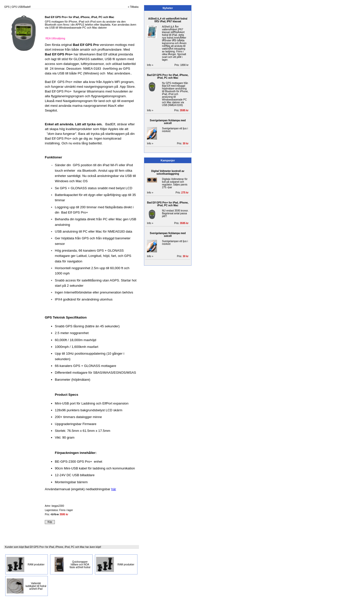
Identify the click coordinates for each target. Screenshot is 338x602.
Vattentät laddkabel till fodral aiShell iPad (36, 586)
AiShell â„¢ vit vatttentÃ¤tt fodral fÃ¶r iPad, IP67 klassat (167, 20)
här (113, 489)
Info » (150, 65)
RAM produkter (36, 564)
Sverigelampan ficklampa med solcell (168, 122)
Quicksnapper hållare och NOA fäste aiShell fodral (80, 564)
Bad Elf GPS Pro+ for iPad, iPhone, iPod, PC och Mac (167, 76)
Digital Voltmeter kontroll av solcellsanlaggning (167, 172)
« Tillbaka (133, 7)
